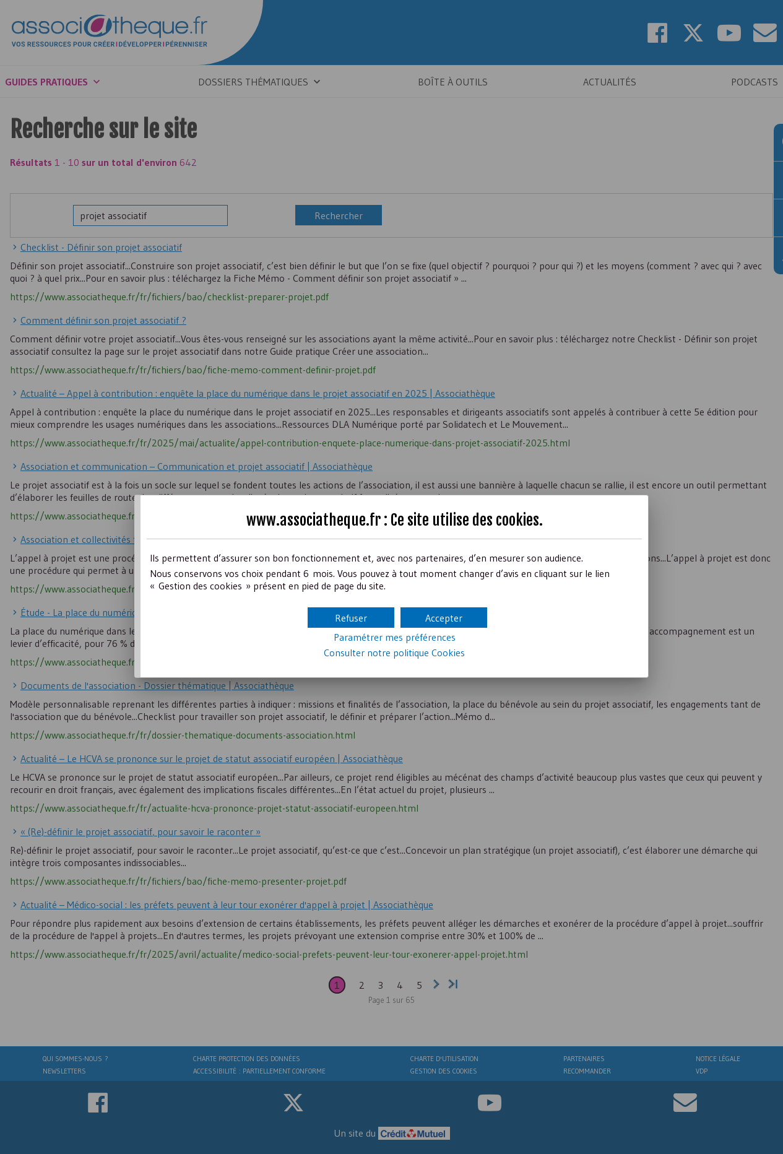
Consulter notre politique (394, 652)
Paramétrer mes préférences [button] (395, 637)
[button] (443, 617)
